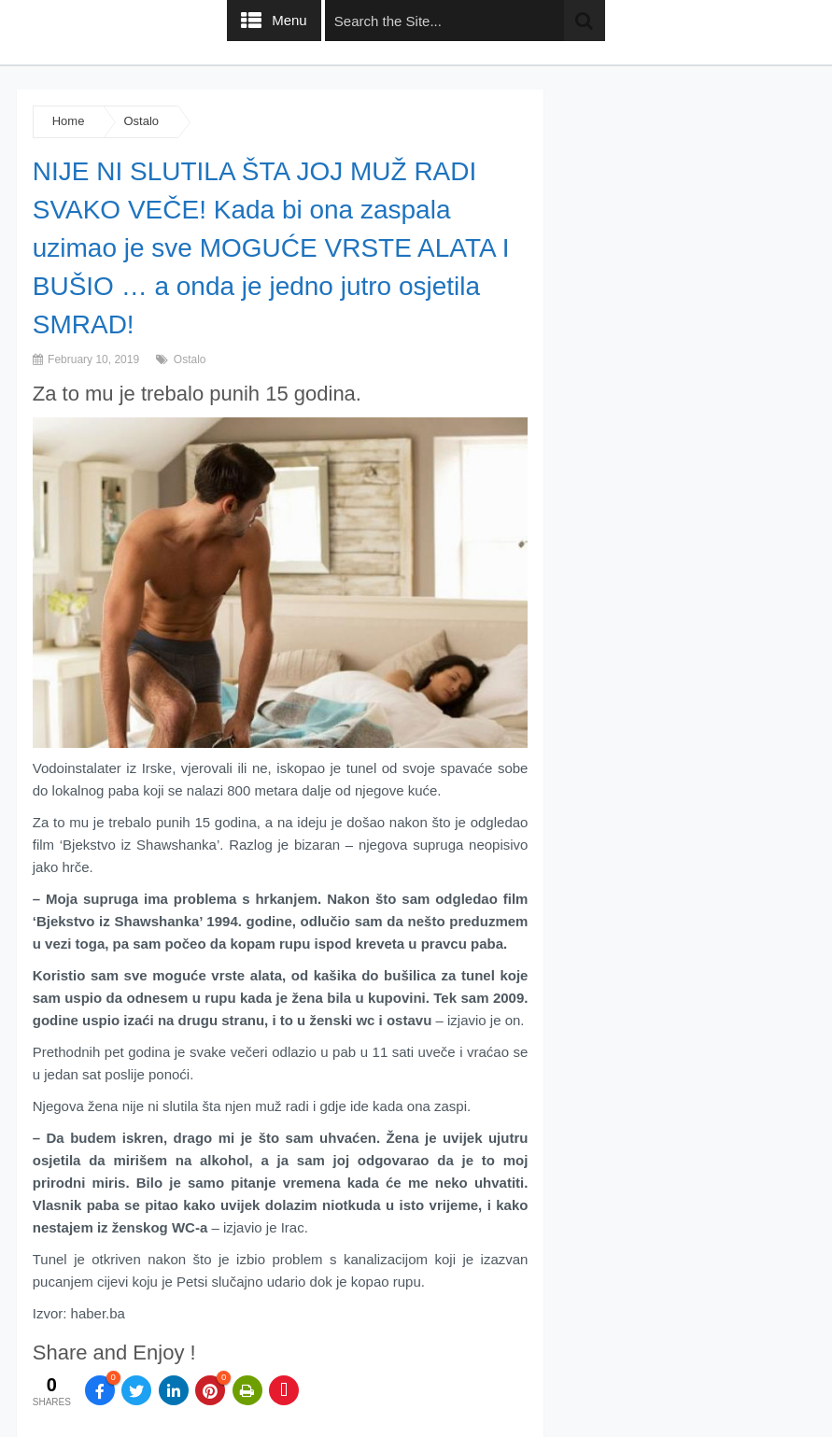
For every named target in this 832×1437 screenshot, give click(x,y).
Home (68, 121)
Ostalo (141, 121)
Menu (289, 20)
